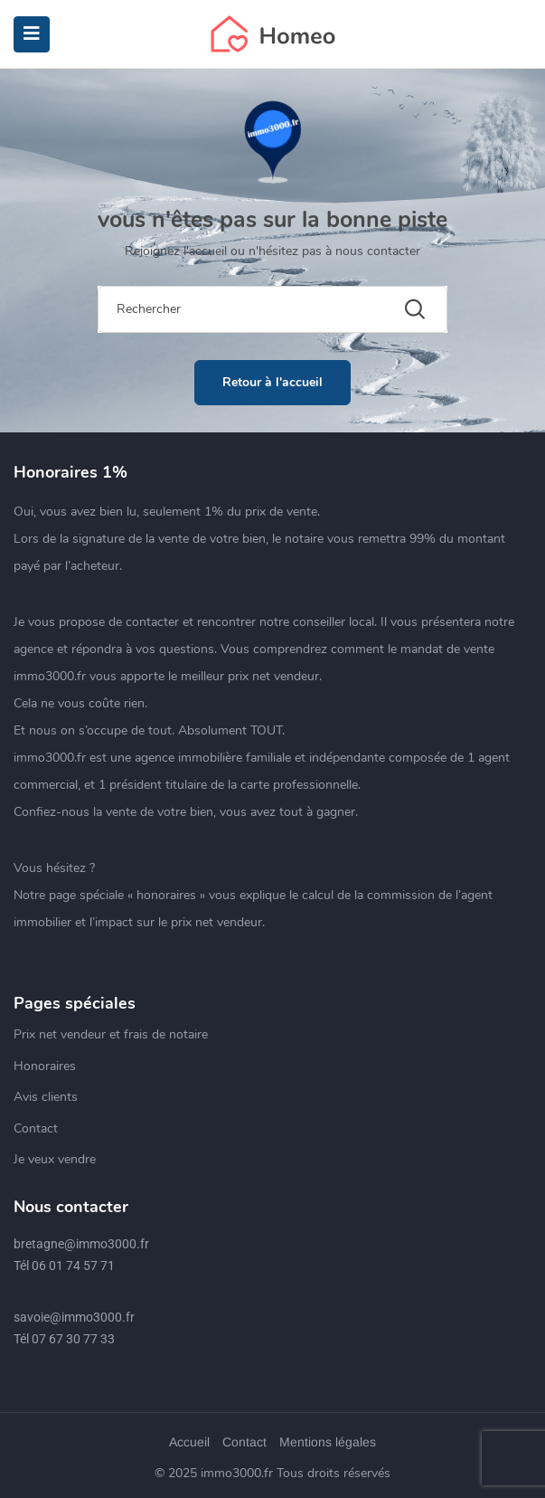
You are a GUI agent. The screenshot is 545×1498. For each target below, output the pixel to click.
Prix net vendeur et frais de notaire (111, 1034)
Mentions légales (327, 1442)
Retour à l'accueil (272, 382)
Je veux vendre (55, 1159)
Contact (36, 1128)
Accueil (189, 1442)
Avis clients (46, 1096)
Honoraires (45, 1066)
